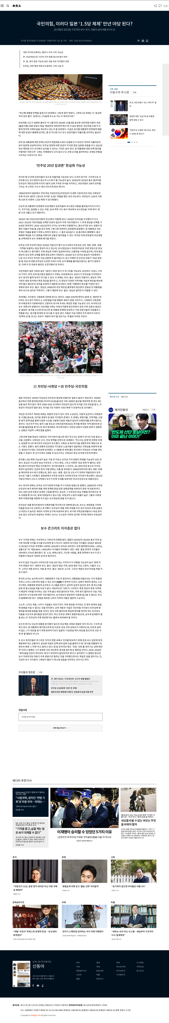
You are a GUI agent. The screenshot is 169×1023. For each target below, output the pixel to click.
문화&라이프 (81, 971)
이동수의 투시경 (119, 92)
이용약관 (64, 1005)
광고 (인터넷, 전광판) (36, 1005)
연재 (118, 963)
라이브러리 (120, 971)
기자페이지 (120, 975)
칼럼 (78, 979)
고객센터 (56, 1005)
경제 (98, 963)
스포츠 (79, 975)
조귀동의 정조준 (27, 672)
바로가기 (145, 410)
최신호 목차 (121, 967)
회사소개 (23, 1005)
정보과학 (99, 971)
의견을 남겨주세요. (28, 717)
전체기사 (99, 979)
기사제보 (140, 963)
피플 (98, 975)
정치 (78, 963)
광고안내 (140, 971)
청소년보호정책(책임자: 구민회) (95, 1005)
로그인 (165, 6)
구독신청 (140, 967)
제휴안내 (48, 1005)
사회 (78, 967)
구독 (40, 672)
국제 (98, 967)
